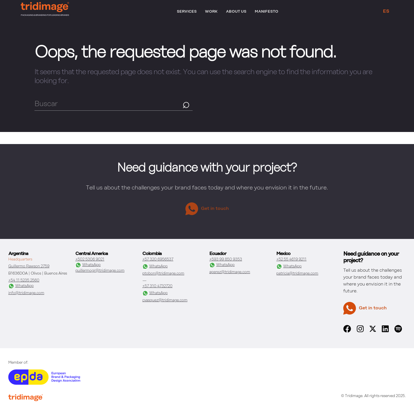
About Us (236, 12)
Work (211, 12)
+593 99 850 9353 (225, 259)
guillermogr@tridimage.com (99, 271)
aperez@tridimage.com (229, 272)
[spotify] (398, 331)
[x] (372, 330)
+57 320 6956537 (157, 259)
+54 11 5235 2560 (23, 280)
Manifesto (266, 12)
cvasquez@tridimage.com (164, 300)
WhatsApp (21, 286)
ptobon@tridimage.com (163, 273)
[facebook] (347, 331)
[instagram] (360, 331)
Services (187, 12)
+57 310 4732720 (157, 286)
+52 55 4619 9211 (291, 259)
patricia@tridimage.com (297, 273)
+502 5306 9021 (89, 259)
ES (386, 11)
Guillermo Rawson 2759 (28, 266)
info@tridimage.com (26, 293)
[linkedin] (385, 331)
